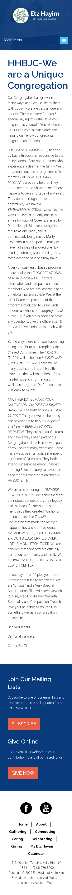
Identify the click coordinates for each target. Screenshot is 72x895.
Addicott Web (44, 883)
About (41, 824)
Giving (16, 846)
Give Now (23, 773)
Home (22, 824)
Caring (17, 839)
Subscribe (24, 724)
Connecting (45, 832)
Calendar (36, 854)
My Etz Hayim (42, 846)
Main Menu (14, 40)
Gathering (17, 832)
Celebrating (41, 839)
